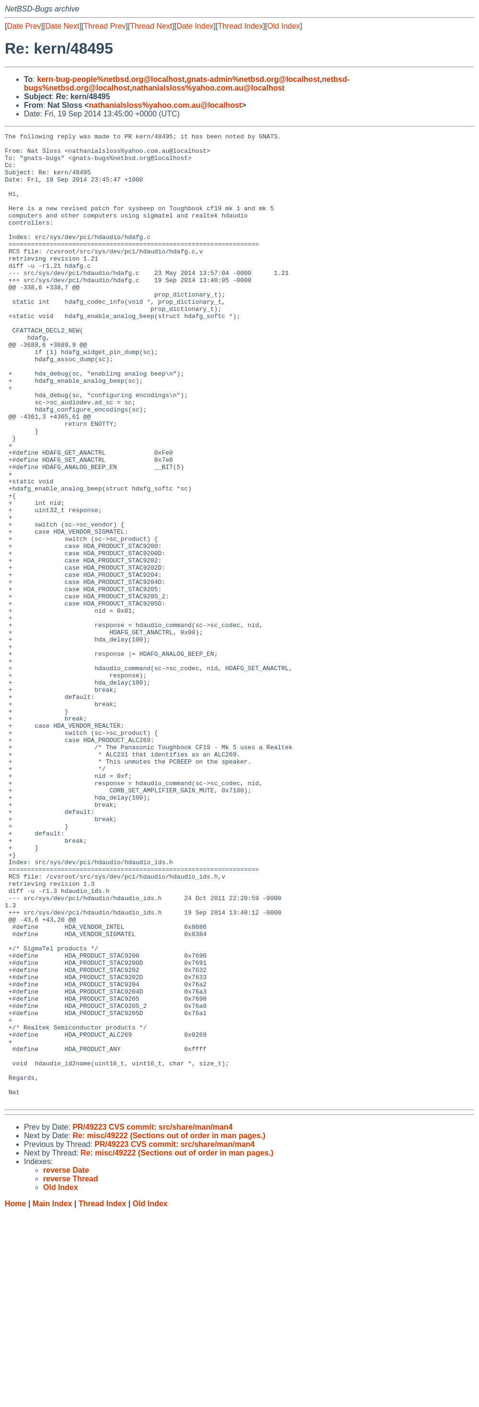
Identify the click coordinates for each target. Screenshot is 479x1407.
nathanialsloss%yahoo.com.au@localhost (208, 88)
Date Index (194, 26)
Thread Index (240, 26)
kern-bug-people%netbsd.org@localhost (110, 79)
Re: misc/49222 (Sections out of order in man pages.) (168, 1330)
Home (15, 1398)
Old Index (283, 26)
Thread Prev (105, 26)
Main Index (52, 1398)
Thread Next (151, 26)
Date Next (62, 26)
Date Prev (24, 26)
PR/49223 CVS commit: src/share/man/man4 (152, 1321)
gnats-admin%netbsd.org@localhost (253, 79)
